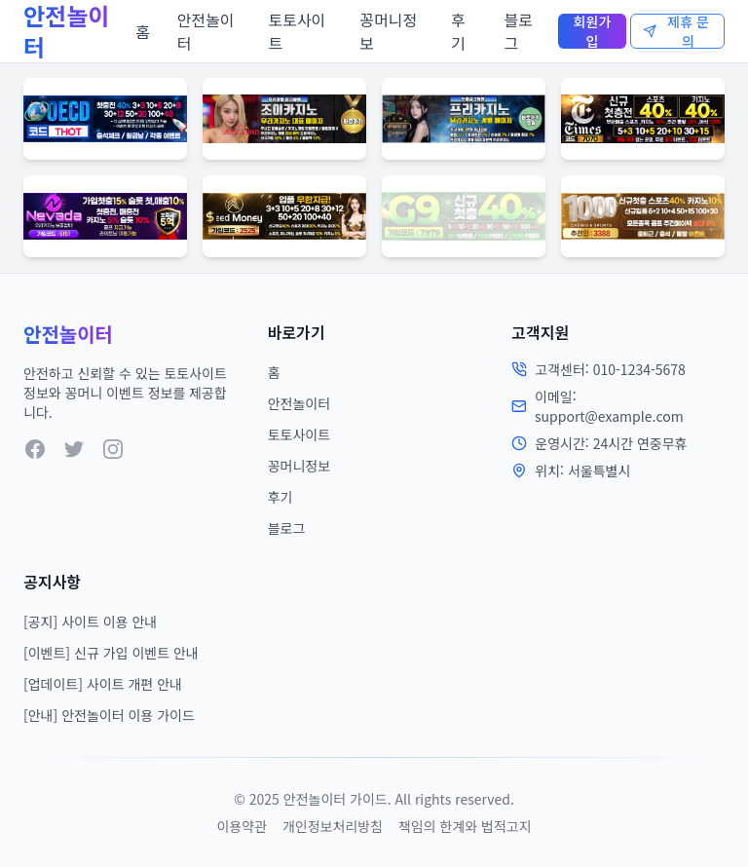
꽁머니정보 (388, 31)
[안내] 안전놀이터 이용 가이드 (109, 715)
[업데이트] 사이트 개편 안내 (102, 684)
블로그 (518, 31)
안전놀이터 (206, 31)
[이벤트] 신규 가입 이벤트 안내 (111, 652)
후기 (458, 31)
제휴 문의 (676, 31)
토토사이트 (296, 31)
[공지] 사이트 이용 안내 (90, 621)
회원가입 (593, 31)
